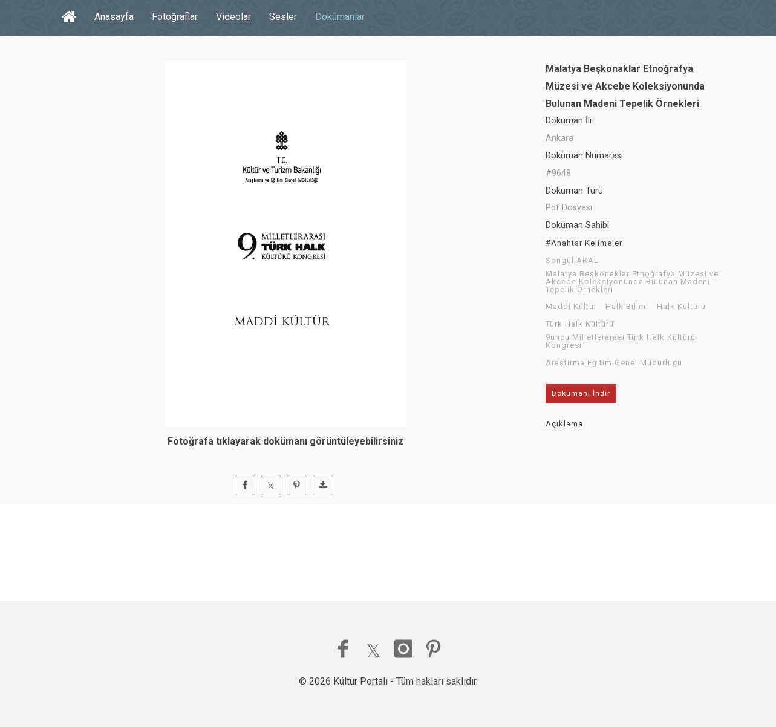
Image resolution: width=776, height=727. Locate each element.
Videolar (233, 16)
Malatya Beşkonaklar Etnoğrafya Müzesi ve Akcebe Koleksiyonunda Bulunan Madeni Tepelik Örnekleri (632, 282)
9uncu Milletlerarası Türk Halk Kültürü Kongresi (621, 341)
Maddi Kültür (571, 306)
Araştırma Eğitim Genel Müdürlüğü (614, 363)
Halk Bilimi (626, 306)
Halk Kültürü (681, 306)
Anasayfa (114, 16)
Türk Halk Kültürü (580, 324)
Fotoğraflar (175, 16)
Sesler (283, 16)
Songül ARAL (572, 260)
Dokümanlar (340, 16)
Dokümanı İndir (581, 393)
